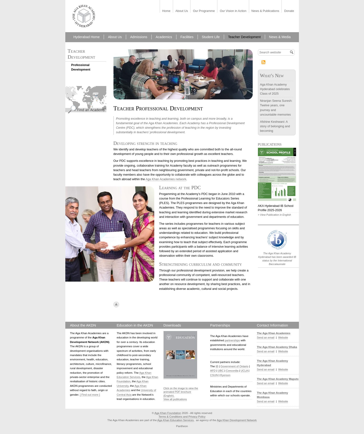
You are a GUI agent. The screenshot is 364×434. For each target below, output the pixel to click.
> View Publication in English (274, 214)
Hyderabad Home (86, 37)
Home (166, 11)
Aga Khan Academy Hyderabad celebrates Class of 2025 (275, 89)
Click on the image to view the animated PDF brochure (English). (181, 392)
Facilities (187, 37)
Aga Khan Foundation (167, 413)
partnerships (232, 340)
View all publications (175, 399)
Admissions (138, 37)
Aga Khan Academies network (166, 179)
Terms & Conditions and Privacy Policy (182, 416)
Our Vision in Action (233, 11)
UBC (221, 370)
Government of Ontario (234, 366)
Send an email (266, 337)
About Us (181, 11)
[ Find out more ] (90, 394)
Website (283, 337)
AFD (213, 370)
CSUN (214, 375)
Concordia (232, 370)
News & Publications (265, 11)
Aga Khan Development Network (237, 420)
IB (217, 366)
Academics (164, 37)
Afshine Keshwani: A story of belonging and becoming (275, 126)
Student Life (211, 37)
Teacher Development (244, 37)
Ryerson (225, 375)
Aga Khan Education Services (175, 420)
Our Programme (204, 11)
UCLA (244, 370)
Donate (289, 11)
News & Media (280, 37)
